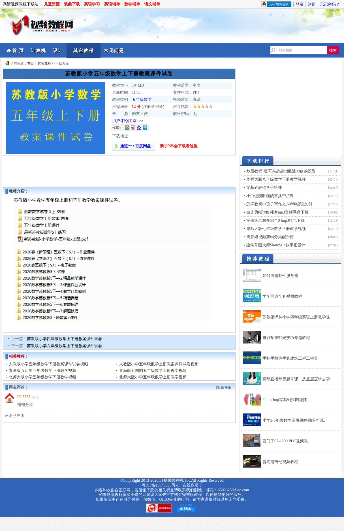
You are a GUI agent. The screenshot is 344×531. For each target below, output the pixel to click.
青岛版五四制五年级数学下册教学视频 (42, 370)
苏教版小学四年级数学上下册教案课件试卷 (64, 339)
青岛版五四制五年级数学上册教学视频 (153, 370)
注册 (312, 4)
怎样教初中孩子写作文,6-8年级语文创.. (280, 204)
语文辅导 (152, 4)
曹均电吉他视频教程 (280, 462)
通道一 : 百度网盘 (133, 146)
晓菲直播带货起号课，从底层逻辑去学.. (297, 379)
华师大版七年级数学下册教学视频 (276, 229)
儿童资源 (52, 4)
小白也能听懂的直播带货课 (270, 196)
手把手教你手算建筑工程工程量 (290, 358)
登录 (300, 4)
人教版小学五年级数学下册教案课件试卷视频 (48, 364)
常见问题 (114, 50)
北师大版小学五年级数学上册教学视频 (153, 377)
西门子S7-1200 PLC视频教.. (286, 441)
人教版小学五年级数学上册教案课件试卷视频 (158, 364)
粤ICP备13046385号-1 (160, 485)
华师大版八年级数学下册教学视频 (276, 179)
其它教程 (83, 50)
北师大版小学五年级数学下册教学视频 (42, 377)
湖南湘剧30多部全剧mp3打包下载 (275, 220)
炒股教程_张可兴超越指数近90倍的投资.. (282, 171)
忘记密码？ (330, 4)
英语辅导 (112, 4)
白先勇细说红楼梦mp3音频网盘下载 (277, 212)
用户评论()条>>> (127, 121)
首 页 (18, 50)
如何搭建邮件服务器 (280, 276)
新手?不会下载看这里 (179, 146)
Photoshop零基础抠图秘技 (284, 400)
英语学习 (92, 4)
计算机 (38, 50)
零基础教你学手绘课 (264, 187)
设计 (58, 50)
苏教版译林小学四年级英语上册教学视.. (297, 317)
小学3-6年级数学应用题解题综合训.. (293, 420)
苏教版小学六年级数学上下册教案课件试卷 (64, 346)
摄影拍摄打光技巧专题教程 (286, 338)
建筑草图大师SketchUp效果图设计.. (276, 245)
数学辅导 (132, 4)
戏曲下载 (72, 4)
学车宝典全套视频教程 (282, 296)
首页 (30, 63)
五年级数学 (142, 99)
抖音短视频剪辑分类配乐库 (270, 237)
